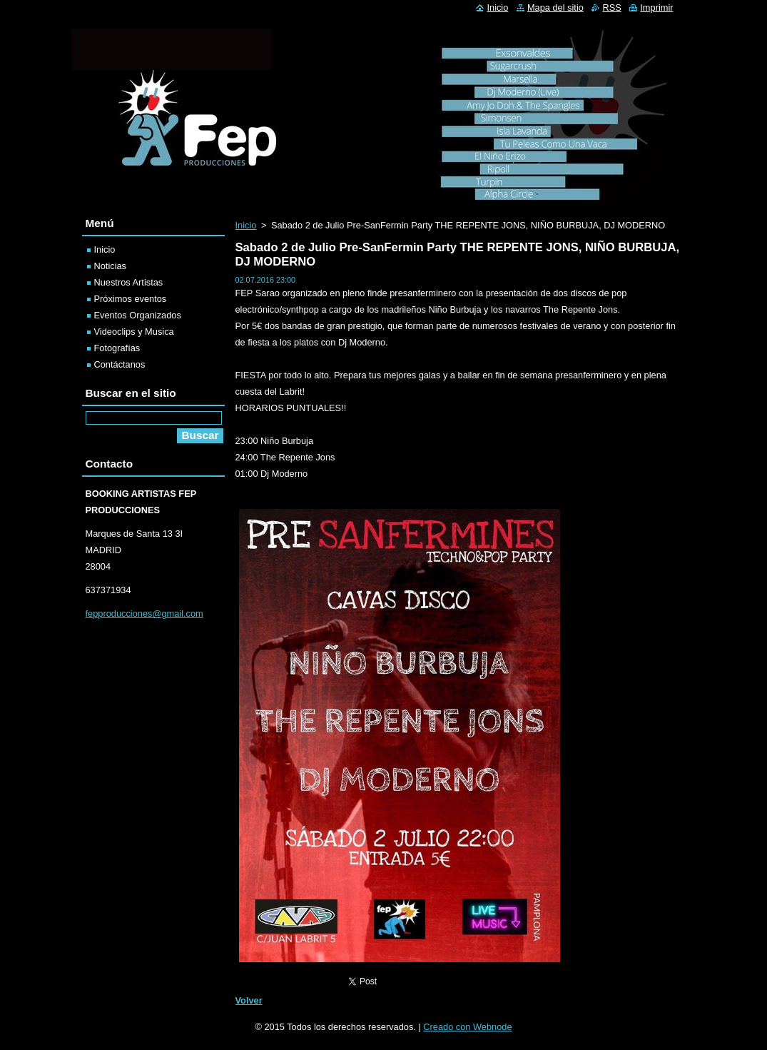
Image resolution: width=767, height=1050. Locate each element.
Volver (249, 1000)
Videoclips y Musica (134, 331)
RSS (611, 7)
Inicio (246, 225)
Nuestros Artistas (128, 282)
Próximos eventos (130, 298)
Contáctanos (120, 364)
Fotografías (117, 348)
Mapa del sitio (555, 7)
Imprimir (656, 7)
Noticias (110, 266)
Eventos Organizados (137, 315)
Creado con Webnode (467, 1026)
